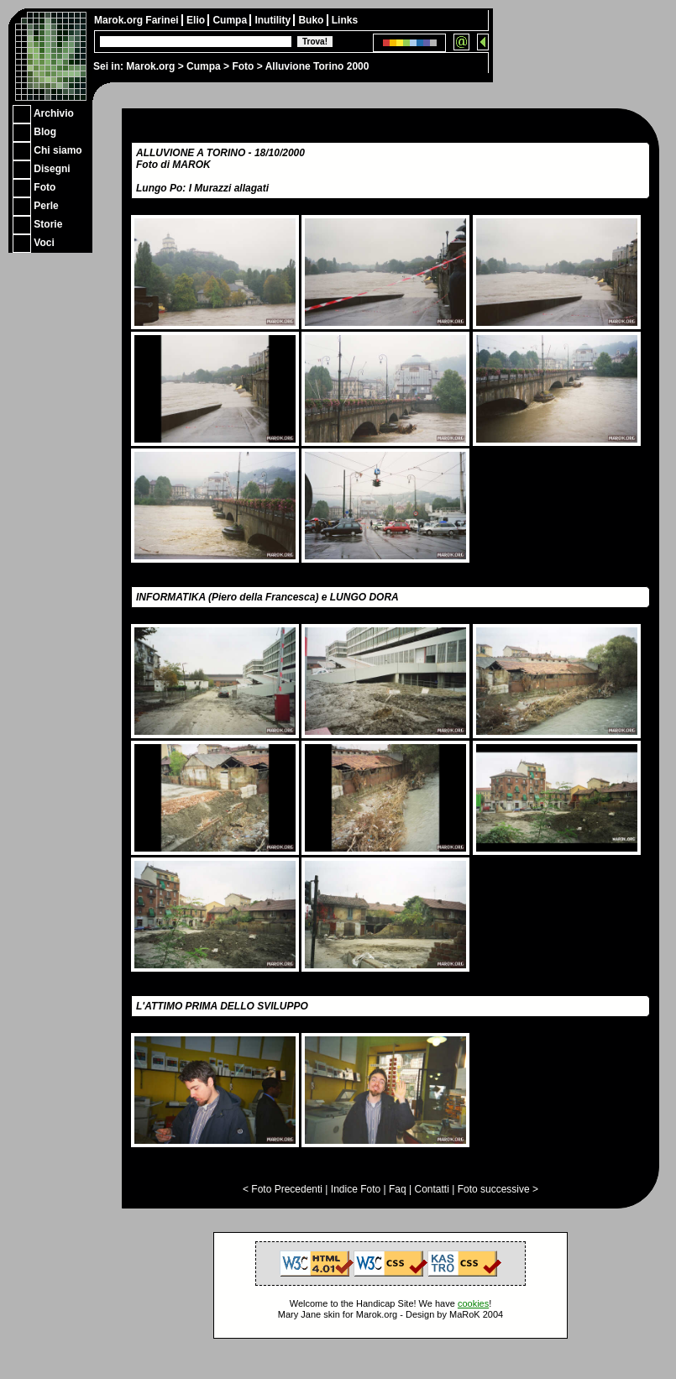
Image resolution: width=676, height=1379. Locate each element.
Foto (243, 66)
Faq (397, 1189)
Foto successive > (498, 1189)
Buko (312, 20)
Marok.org (150, 66)
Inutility (273, 20)
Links (345, 20)
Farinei (163, 20)
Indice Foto (355, 1189)
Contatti (431, 1189)
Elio (196, 20)
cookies (473, 1303)
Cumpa (203, 66)
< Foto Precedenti (282, 1189)
